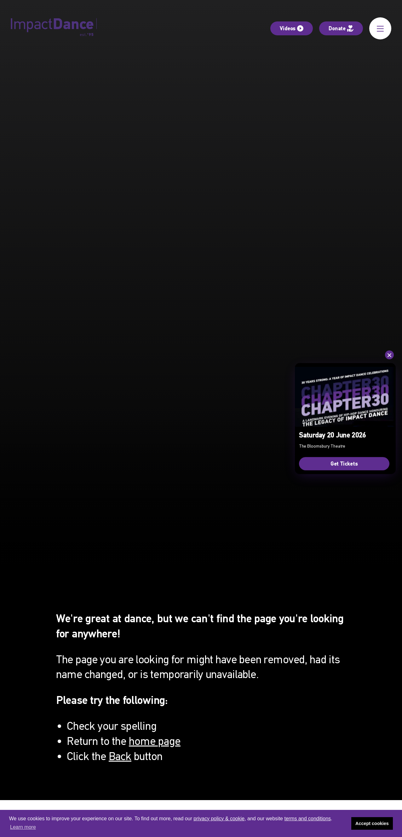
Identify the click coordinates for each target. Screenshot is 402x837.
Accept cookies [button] (372, 823)
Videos (291, 28)
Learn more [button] (23, 827)
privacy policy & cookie (218, 818)
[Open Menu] (380, 28)
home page (155, 741)
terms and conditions (307, 818)
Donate (341, 28)
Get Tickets (344, 463)
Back (120, 756)
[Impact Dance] (54, 28)
